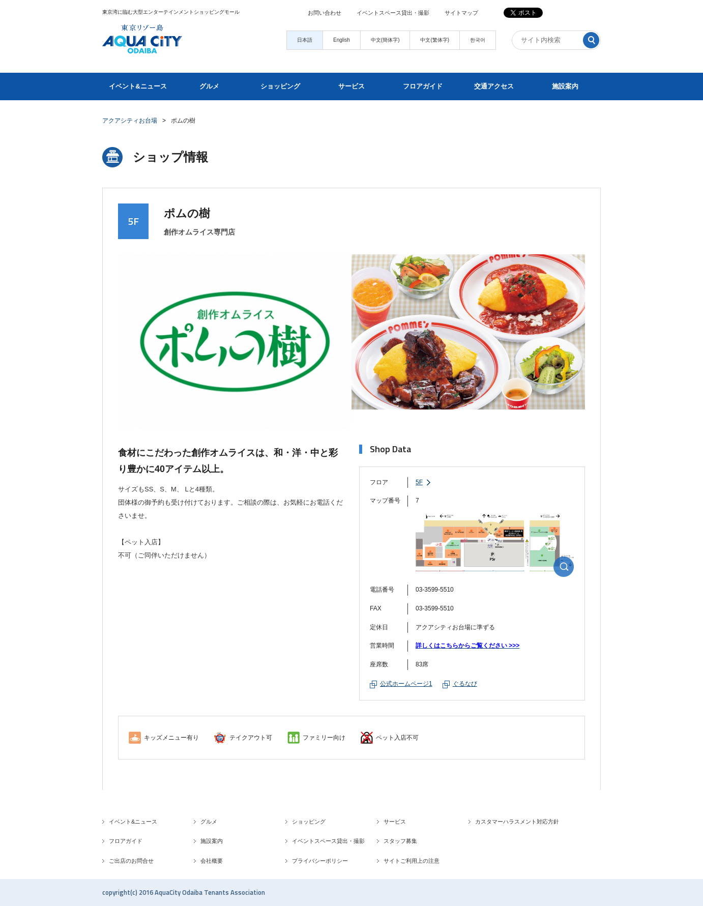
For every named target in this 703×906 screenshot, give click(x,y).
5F (419, 482)
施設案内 (565, 86)
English (341, 40)
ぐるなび (465, 683)
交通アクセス (494, 86)
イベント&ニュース (137, 86)
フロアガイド (423, 86)
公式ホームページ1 (406, 683)
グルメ (209, 86)
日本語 (304, 40)
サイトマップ (461, 13)
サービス (351, 86)
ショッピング (280, 86)
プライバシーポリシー (320, 861)
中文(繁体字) (434, 40)
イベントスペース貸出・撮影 (393, 13)
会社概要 (211, 861)
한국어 (477, 40)
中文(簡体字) (385, 40)
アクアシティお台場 (129, 120)
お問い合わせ (324, 13)
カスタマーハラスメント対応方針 (517, 822)
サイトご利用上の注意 (412, 861)
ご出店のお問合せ (131, 861)
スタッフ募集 (400, 841)
